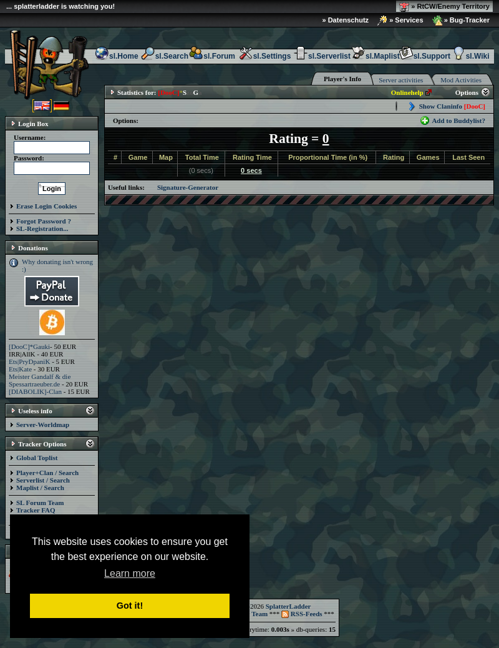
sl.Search (164, 56)
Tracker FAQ (36, 510)
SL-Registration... (42, 228)
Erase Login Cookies (46, 206)
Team (259, 613)
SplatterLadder (288, 606)
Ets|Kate (20, 369)
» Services (400, 21)
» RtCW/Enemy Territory (444, 7)
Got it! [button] (130, 606)
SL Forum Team (40, 502)
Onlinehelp (407, 92)
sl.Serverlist (322, 56)
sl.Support (424, 56)
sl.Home (116, 56)
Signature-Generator (187, 187)
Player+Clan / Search (47, 472)
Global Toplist (36, 457)
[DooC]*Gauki (29, 346)
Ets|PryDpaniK (29, 361)
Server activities (401, 80)
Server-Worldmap (42, 424)
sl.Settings (264, 56)
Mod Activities (461, 80)
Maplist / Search (40, 487)
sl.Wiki (470, 56)
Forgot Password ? (43, 221)
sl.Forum (211, 56)
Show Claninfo (452, 106)
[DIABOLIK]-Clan (35, 391)
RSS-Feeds (301, 613)
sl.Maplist (375, 56)
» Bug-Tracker (461, 21)
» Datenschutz (345, 20)
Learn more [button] (129, 573)
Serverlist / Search (43, 480)
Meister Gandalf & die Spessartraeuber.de (39, 380)
